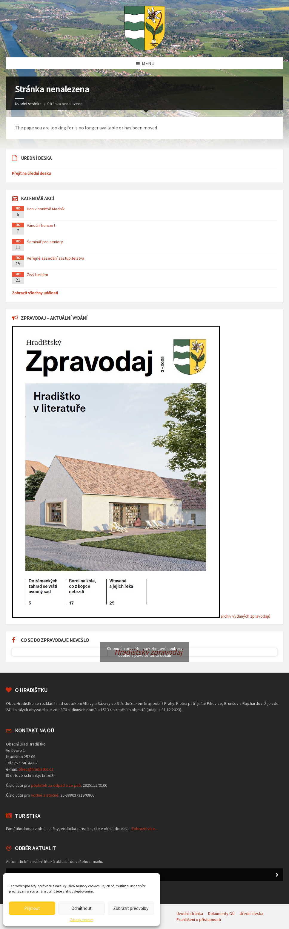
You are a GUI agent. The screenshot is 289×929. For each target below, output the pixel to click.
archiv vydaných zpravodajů (245, 616)
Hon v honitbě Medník (46, 209)
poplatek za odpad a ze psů (56, 785)
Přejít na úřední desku (31, 173)
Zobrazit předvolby (130, 908)
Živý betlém (37, 274)
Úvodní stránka (28, 103)
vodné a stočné (45, 795)
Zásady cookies (81, 920)
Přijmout (32, 908)
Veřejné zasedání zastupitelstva (55, 258)
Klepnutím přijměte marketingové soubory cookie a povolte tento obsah (144, 652)
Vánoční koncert (41, 225)
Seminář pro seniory (45, 241)
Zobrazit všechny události (35, 293)
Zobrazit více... (144, 828)
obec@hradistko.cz (36, 769)
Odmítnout (81, 908)
